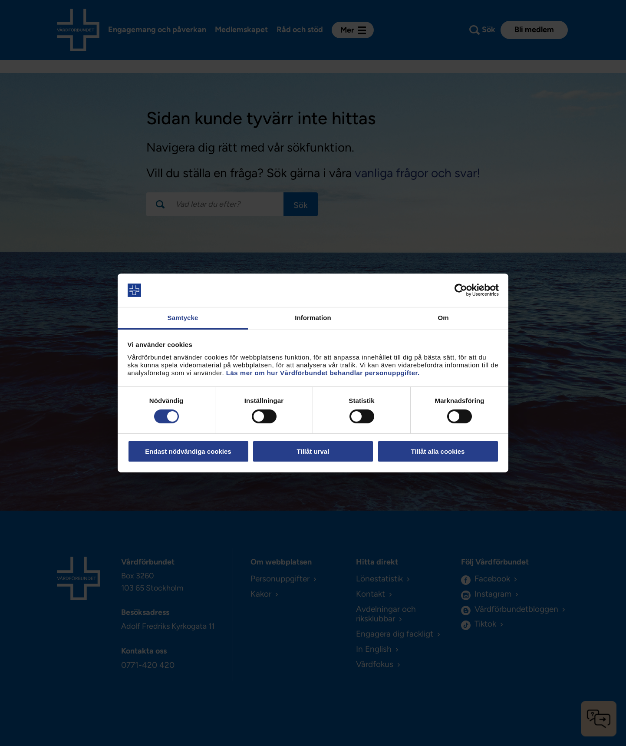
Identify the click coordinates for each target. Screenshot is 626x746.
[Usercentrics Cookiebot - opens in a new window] (461, 290)
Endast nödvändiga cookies (188, 451)
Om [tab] (443, 317)
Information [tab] (313, 317)
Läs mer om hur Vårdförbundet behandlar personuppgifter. (323, 372)
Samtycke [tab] (183, 317)
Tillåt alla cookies (438, 451)
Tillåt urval (313, 451)
